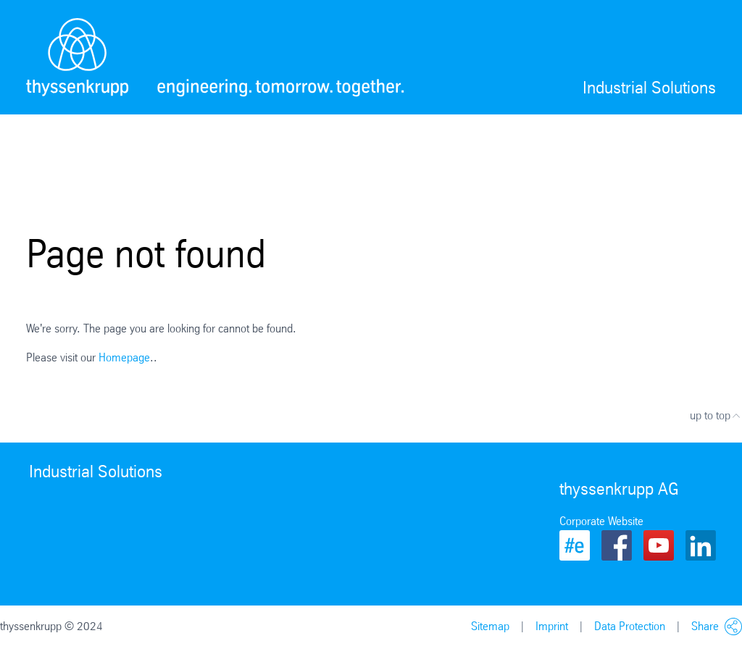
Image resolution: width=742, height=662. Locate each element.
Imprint (551, 626)
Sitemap (490, 626)
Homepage (124, 357)
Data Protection (629, 626)
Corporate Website (601, 521)
